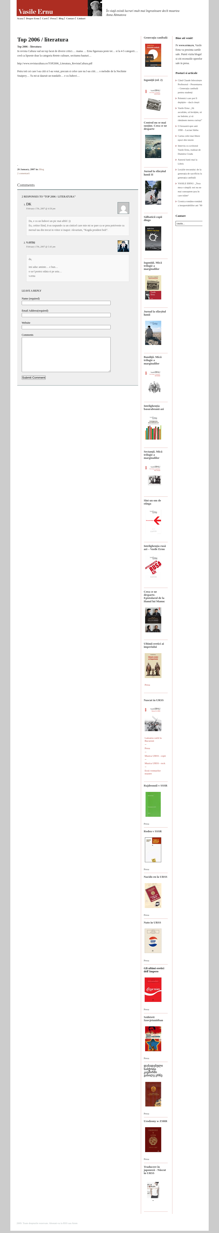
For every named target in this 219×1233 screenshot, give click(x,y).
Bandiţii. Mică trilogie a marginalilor (152, 360)
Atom (74, 1223)
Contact (70, 18)
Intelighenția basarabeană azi (154, 407)
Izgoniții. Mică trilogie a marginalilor (153, 266)
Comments (27, 334)
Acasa (20, 18)
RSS (65, 1223)
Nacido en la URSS (155, 876)
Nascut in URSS (154, 700)
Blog (61, 18)
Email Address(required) (35, 310)
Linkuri (81, 18)
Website (26, 322)
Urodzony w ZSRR (155, 1121)
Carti (45, 18)
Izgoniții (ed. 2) (153, 80)
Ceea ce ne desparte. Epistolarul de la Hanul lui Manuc (154, 596)
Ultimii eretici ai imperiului (154, 645)
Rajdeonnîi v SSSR (155, 785)
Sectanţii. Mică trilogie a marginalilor (153, 455)
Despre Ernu (32, 18)
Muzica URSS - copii (155, 755)
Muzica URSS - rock (155, 763)
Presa (53, 18)
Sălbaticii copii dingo (153, 218)
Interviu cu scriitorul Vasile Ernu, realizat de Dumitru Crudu (189, 149)
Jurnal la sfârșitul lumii (155, 313)
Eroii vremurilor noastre (153, 772)
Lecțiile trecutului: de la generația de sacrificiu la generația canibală (190, 173)
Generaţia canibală (155, 37)
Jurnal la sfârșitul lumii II (155, 172)
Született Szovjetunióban (153, 1018)
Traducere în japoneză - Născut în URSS (155, 1170)
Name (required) (31, 298)
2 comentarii (23, 173)
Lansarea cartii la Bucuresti (153, 739)
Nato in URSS (152, 922)
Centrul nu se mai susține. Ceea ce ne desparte (155, 126)
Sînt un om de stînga (152, 502)
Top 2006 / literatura (42, 39)
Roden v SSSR (153, 831)
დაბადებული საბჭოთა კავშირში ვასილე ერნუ (153, 1070)
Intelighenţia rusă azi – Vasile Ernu (155, 547)
